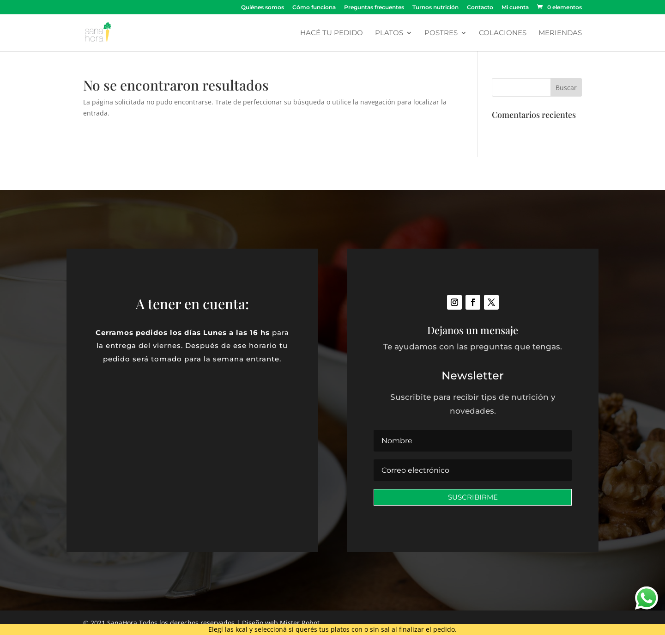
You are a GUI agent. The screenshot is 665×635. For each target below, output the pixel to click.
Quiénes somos (262, 8)
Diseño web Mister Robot (281, 622)
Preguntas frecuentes (374, 8)
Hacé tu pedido (331, 33)
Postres (441, 33)
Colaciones (502, 33)
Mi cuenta (515, 8)
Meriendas (560, 33)
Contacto (480, 8)
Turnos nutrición (435, 8)
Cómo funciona (314, 8)
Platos (389, 33)
